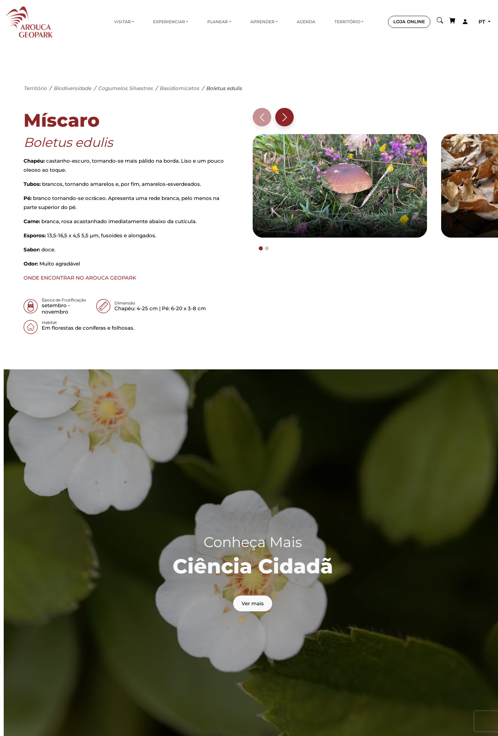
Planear (217, 21)
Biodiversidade (72, 88)
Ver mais (253, 603)
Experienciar (169, 21)
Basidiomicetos (179, 88)
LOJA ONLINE (409, 21)
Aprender (262, 21)
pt (482, 21)
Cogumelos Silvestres (125, 88)
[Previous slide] (262, 117)
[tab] (261, 248)
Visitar (122, 21)
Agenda (306, 21)
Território (347, 21)
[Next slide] (284, 117)
